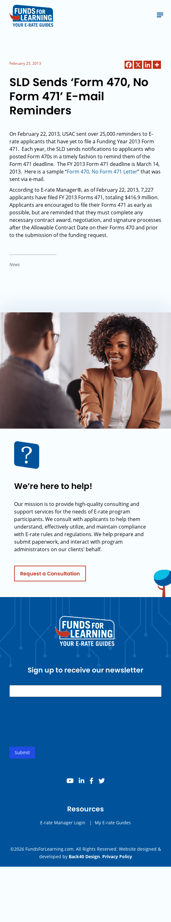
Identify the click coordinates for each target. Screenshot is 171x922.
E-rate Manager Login (62, 824)
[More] (157, 65)
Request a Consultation (50, 575)
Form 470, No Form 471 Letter (102, 171)
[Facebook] (129, 65)
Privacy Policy (117, 856)
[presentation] (57, 728)
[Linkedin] (147, 65)
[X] (138, 65)
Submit (22, 754)
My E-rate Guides (113, 824)
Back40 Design (84, 856)
